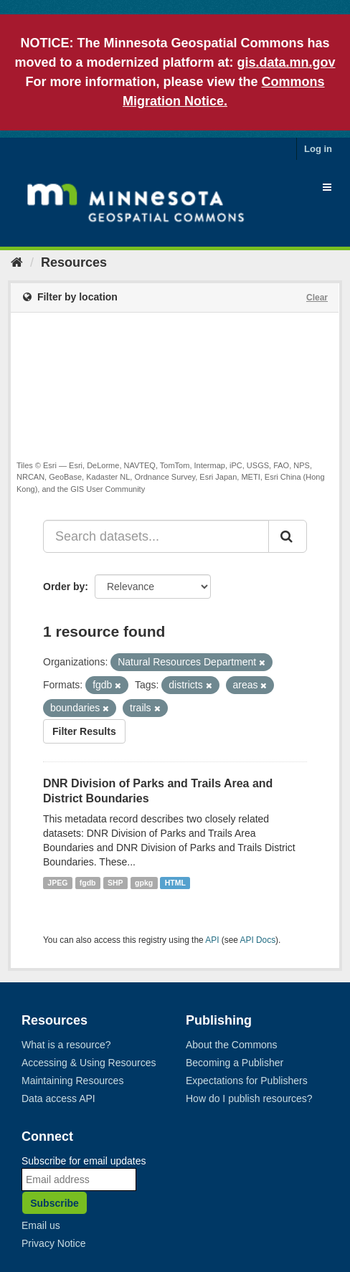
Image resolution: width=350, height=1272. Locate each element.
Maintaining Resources (72, 1080)
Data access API (58, 1098)
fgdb (88, 882)
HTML (175, 882)
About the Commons (232, 1044)
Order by (64, 586)
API (212, 940)
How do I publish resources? (249, 1098)
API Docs (258, 940)
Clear (317, 298)
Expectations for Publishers (247, 1080)
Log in (318, 148)
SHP (115, 882)
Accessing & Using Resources (89, 1062)
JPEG (57, 882)
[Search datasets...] (156, 536)
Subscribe (54, 1203)
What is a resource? (66, 1044)
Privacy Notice (53, 1243)
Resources (74, 262)
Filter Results (84, 731)
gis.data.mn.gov (286, 62)
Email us (41, 1225)
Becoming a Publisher (234, 1062)
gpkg (144, 882)
